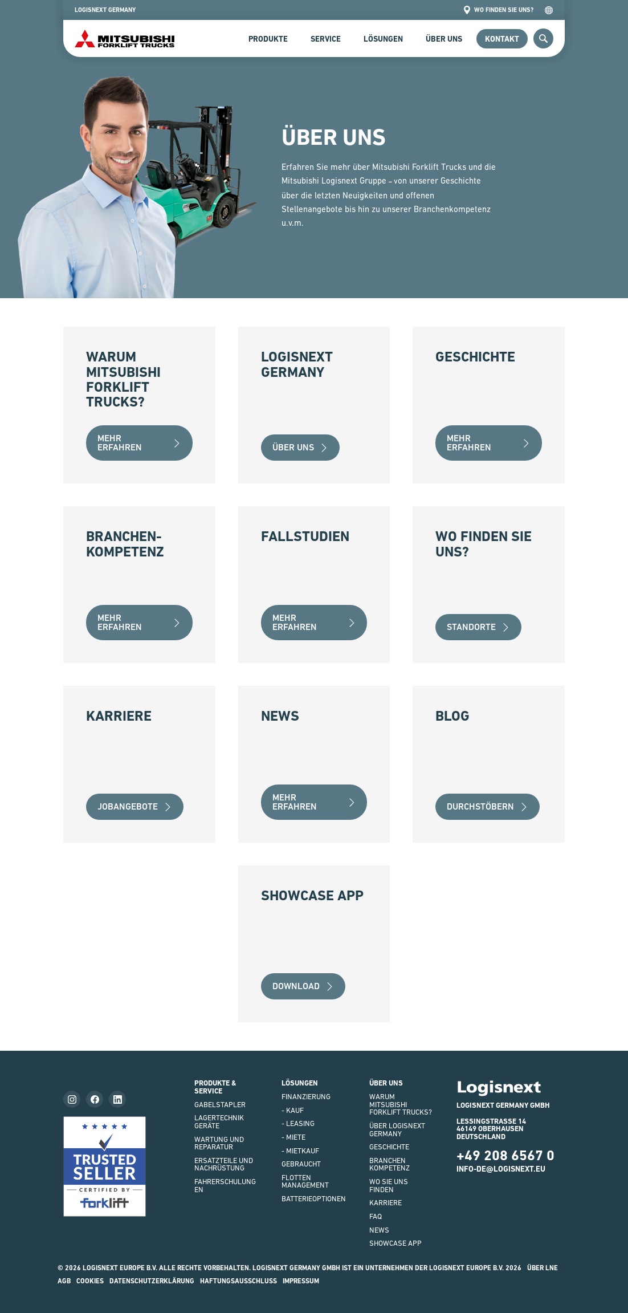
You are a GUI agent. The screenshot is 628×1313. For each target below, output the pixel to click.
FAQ (375, 1216)
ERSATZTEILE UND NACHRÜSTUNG (223, 1164)
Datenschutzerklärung (151, 1281)
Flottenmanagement (305, 1181)
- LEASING (298, 1123)
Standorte (478, 626)
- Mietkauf (300, 1151)
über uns (300, 447)
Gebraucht (301, 1164)
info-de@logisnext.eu (500, 1168)
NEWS (379, 1230)
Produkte (268, 38)
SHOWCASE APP (395, 1243)
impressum (301, 1281)
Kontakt (502, 38)
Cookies (90, 1281)
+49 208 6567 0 (505, 1155)
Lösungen (383, 38)
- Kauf (293, 1110)
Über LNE (542, 1268)
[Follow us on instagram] (71, 1099)
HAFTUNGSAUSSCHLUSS (238, 1281)
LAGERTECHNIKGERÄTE (219, 1121)
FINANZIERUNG (306, 1096)
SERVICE (326, 38)
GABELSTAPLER (220, 1104)
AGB (64, 1281)
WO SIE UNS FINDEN (388, 1185)
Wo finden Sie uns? (498, 10)
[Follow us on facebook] (94, 1099)
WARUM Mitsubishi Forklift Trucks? (400, 1104)
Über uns (444, 38)
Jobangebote (134, 806)
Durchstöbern (487, 806)
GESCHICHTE (389, 1147)
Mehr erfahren (139, 443)
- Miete (293, 1137)
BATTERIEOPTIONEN (314, 1198)
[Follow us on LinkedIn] (117, 1099)
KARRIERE (385, 1202)
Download (303, 986)
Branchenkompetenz (389, 1164)
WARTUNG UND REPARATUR (219, 1143)
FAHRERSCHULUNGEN (225, 1185)
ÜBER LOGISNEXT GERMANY (397, 1129)
